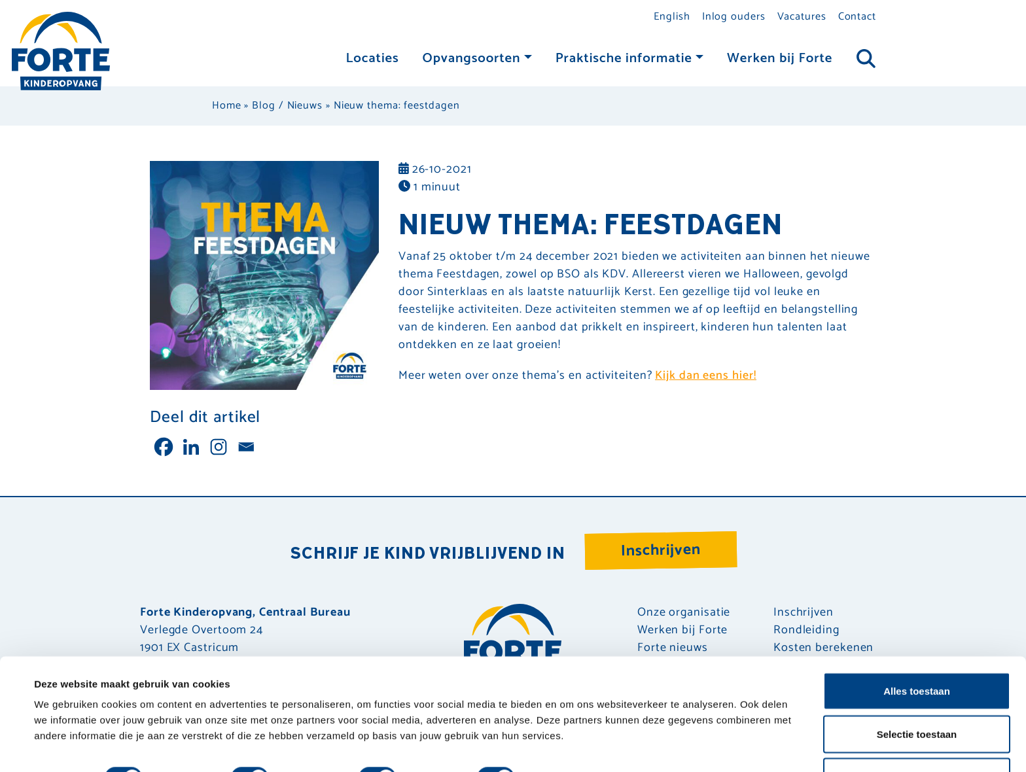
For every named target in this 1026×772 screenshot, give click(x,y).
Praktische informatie (624, 58)
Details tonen (570, 738)
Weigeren (916, 737)
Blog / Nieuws (287, 105)
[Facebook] (163, 446)
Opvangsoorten (472, 58)
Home (226, 105)
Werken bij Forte (779, 58)
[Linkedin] (191, 446)
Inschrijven (661, 550)
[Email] (246, 446)
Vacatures (801, 17)
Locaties (372, 58)
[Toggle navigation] (866, 59)
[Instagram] (218, 446)
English (672, 17)
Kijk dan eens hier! (705, 375)
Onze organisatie (683, 613)
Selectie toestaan (917, 694)
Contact (857, 17)
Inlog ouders (734, 17)
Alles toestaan (916, 651)
